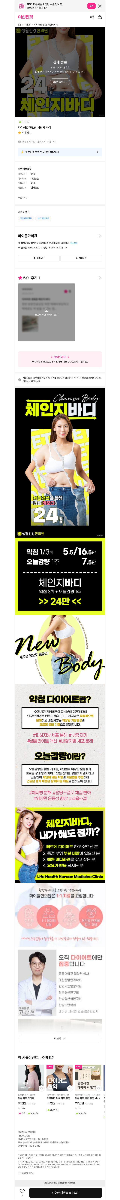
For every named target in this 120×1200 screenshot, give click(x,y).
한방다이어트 (26, 218)
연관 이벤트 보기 (60, 81)
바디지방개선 (43, 218)
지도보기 (39, 258)
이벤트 (27, 24)
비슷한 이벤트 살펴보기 (66, 1193)
